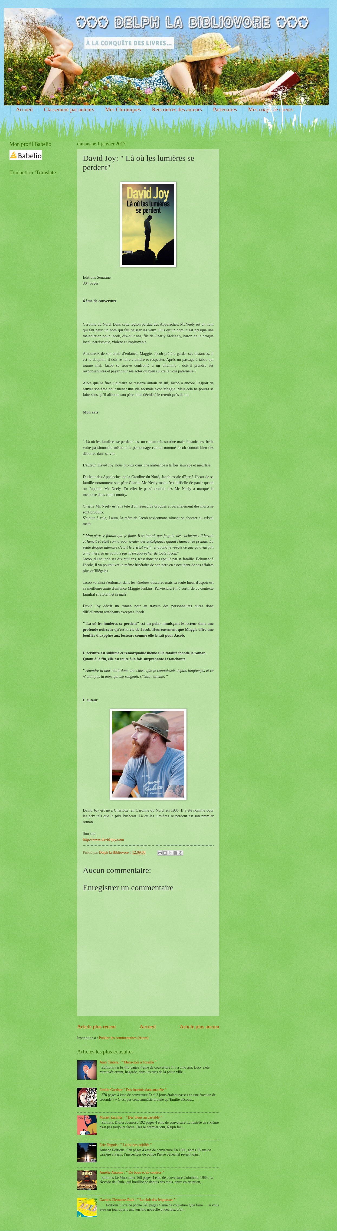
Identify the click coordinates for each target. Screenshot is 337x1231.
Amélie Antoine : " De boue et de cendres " (132, 1172)
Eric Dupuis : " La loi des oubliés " (126, 1145)
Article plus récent (96, 1026)
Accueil (24, 109)
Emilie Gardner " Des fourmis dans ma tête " (133, 1090)
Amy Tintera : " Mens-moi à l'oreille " (128, 1062)
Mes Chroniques (123, 109)
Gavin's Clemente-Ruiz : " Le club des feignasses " (138, 1200)
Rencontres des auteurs (177, 109)
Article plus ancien (199, 1026)
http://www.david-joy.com (103, 839)
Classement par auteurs (69, 109)
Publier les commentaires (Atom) (124, 1038)
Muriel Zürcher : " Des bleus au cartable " (131, 1117)
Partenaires (225, 109)
